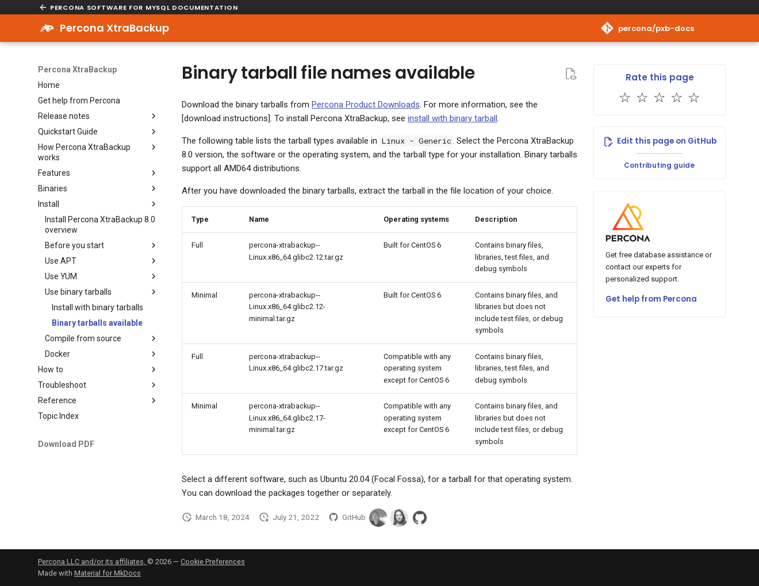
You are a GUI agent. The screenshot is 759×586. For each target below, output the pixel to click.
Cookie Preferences (213, 561)
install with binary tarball (452, 118)
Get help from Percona (651, 299)
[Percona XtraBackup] (47, 28)
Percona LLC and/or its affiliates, (92, 561)
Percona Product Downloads (366, 104)
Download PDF (66, 444)
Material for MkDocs (107, 573)
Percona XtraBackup (77, 69)
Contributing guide (659, 165)
